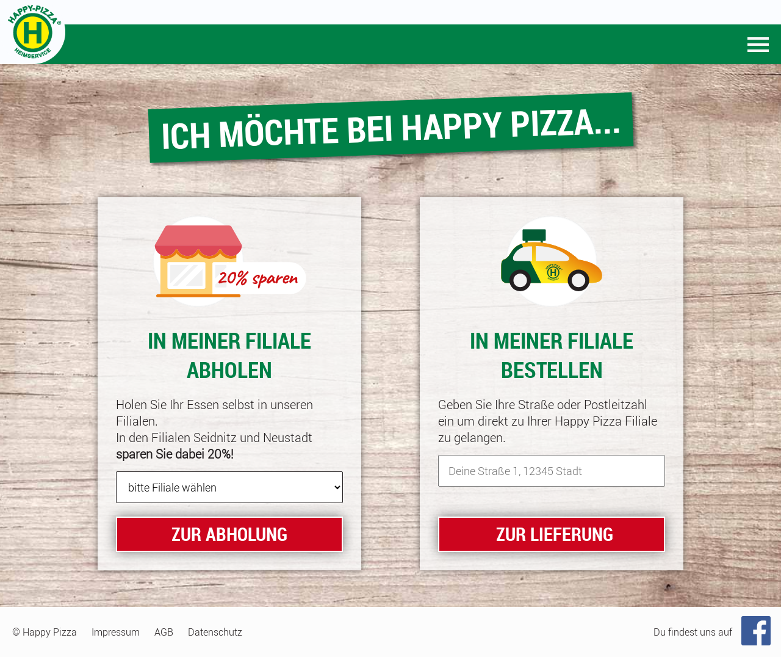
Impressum (116, 632)
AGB (163, 632)
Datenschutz (215, 632)
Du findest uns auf (692, 632)
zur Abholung (229, 533)
